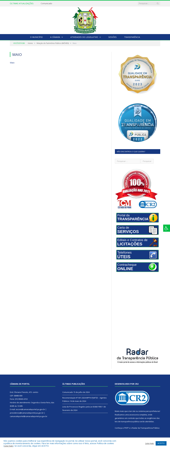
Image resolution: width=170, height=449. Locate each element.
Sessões (112, 37)
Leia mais (8, 445)
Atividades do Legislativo (84, 37)
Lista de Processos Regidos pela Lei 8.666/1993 (82, 406)
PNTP (126, 428)
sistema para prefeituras (149, 411)
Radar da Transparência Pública (145, 428)
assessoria (134, 414)
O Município (36, 37)
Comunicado (46, 3)
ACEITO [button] (161, 443)
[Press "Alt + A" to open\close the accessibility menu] (166, 228)
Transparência (132, 37)
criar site (131, 411)
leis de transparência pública (127, 421)
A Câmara (55, 37)
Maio (12, 62)
